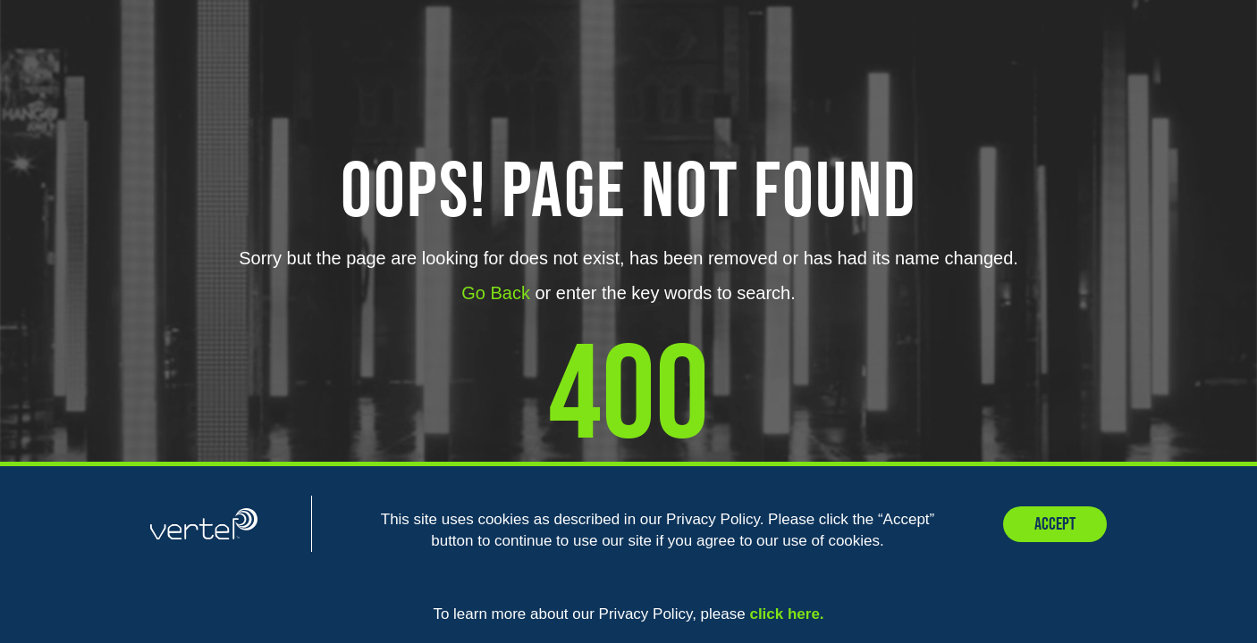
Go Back (495, 293)
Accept (1055, 524)
